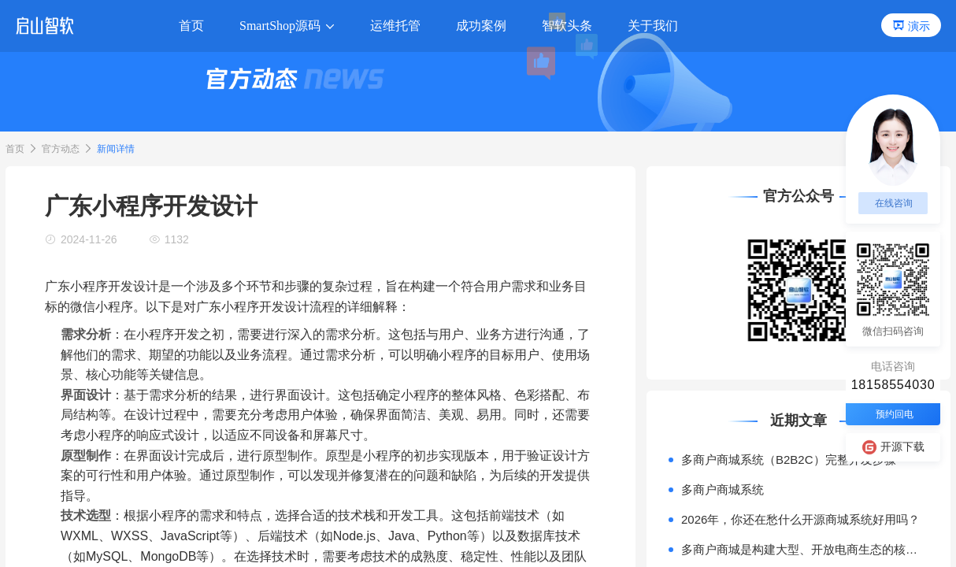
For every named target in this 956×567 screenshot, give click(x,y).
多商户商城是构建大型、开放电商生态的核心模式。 (804, 549)
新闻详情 (116, 148)
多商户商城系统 (722, 489)
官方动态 (61, 148)
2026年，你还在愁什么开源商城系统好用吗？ (800, 519)
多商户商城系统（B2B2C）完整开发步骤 (788, 459)
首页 (15, 148)
